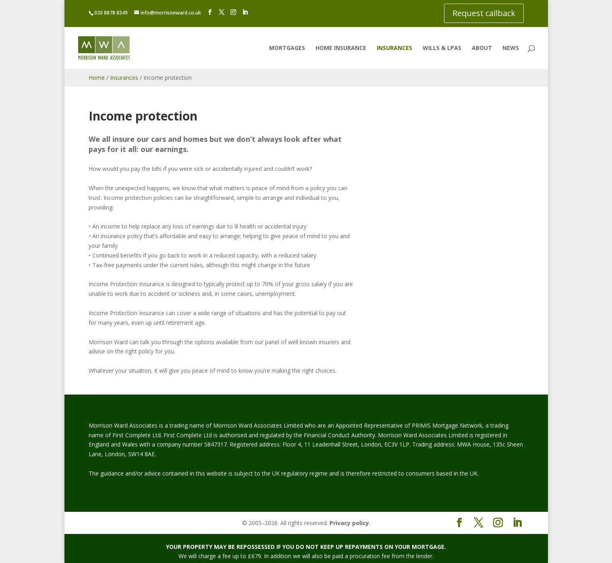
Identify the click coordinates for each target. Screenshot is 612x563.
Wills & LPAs (442, 48)
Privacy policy (349, 523)
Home (97, 77)
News (510, 48)
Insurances (394, 48)
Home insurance (340, 48)
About (482, 48)
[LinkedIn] (245, 12)
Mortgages (287, 48)
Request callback (483, 13)
